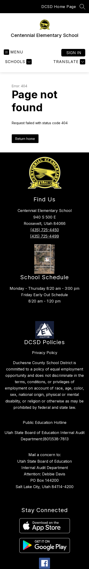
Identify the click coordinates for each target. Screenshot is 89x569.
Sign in (73, 52)
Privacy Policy (44, 352)
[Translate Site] (68, 62)
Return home (25, 139)
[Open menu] (13, 52)
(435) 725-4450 (44, 229)
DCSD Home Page (58, 6)
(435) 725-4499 (44, 236)
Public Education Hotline (44, 422)
